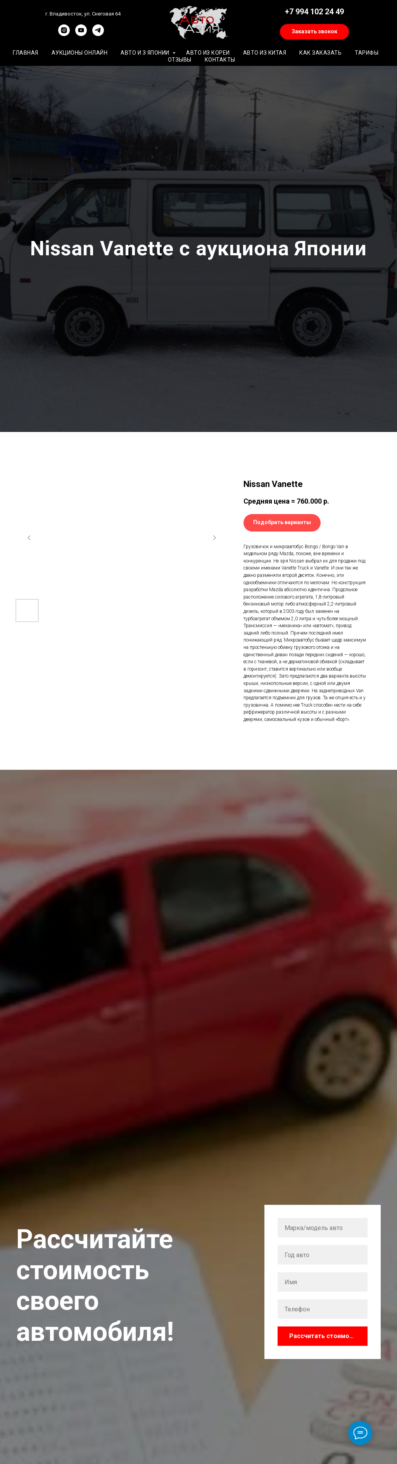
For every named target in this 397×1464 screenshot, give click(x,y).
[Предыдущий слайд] (29, 538)
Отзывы (180, 60)
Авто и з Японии (146, 53)
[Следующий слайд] (214, 538)
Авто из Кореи (208, 53)
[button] (314, 32)
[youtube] (81, 34)
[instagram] (64, 34)
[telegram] (98, 34)
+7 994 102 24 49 (314, 11)
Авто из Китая (265, 53)
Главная (25, 53)
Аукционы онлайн (80, 53)
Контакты (220, 60)
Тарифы (366, 53)
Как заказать (320, 53)
